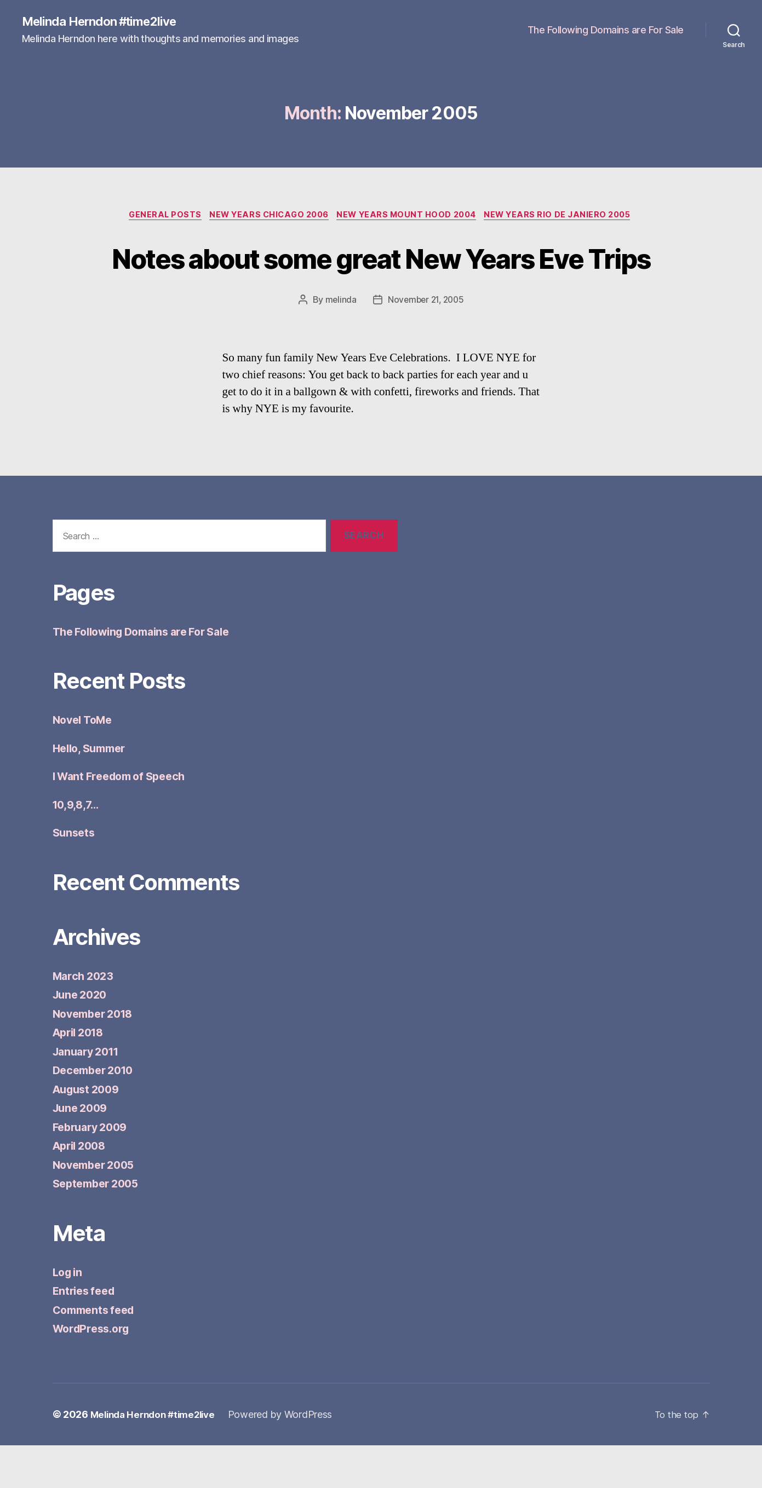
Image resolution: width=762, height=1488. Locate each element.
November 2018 (97, 1056)
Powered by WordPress (289, 1457)
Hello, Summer (93, 791)
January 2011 (89, 1094)
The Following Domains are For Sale (606, 30)
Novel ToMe (85, 762)
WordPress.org (94, 1371)
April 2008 (82, 1188)
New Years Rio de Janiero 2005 (567, 217)
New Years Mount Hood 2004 (410, 217)
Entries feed (86, 1333)
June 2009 (82, 1150)
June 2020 (82, 1037)
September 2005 (99, 1226)
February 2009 (93, 1169)
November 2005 (97, 1207)
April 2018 (81, 1075)
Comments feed (97, 1352)
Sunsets (75, 875)
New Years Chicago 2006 (266, 217)
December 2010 (97, 1113)
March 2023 (85, 1018)
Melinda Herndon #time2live (105, 21)
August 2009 (89, 1132)
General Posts (156, 217)
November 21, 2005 (426, 342)
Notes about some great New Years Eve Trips (381, 279)
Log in (69, 1315)
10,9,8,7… (78, 847)
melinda (338, 342)
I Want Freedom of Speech (125, 819)
